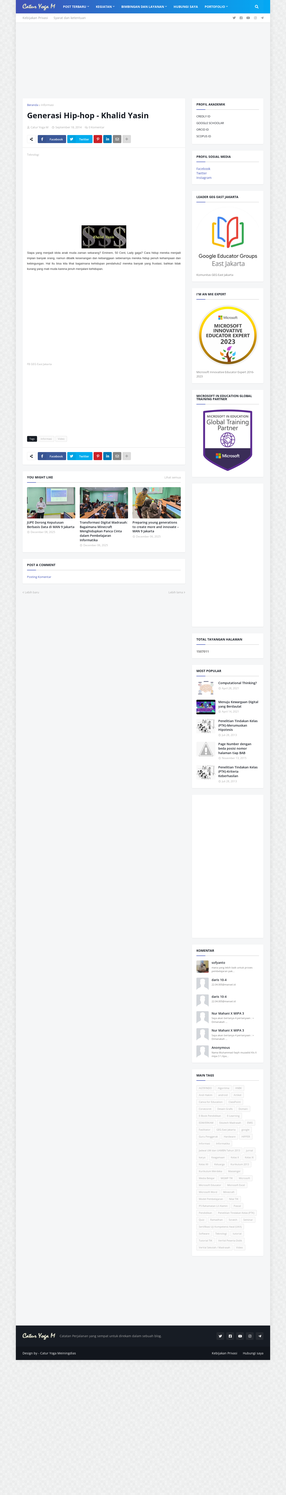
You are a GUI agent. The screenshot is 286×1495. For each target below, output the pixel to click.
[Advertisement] (143, 60)
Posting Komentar (39, 577)
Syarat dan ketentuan (70, 18)
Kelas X (235, 1157)
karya (202, 1157)
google (245, 1129)
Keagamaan (218, 1157)
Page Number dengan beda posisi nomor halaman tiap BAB (234, 748)
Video (61, 438)
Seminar (248, 1219)
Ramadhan (216, 1219)
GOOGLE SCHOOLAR (210, 123)
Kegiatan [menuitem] (104, 6)
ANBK (238, 1088)
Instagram (204, 178)
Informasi (47, 105)
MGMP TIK (227, 1178)
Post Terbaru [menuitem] (74, 6)
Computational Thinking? (237, 683)
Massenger (234, 1171)
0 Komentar (96, 127)
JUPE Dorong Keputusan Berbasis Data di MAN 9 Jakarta (50, 524)
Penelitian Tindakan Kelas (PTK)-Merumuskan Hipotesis (238, 725)
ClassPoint (235, 1102)
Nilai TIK (233, 1199)
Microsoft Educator (210, 1185)
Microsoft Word (208, 1192)
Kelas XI (249, 1157)
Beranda (32, 105)
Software (204, 1233)
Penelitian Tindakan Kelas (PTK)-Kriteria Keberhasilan (238, 771)
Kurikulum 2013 (240, 1164)
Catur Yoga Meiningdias (58, 1353)
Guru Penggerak (208, 1136)
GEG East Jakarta (226, 1129)
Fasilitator (204, 1129)
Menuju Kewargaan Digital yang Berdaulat (238, 704)
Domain (243, 1108)
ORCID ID (202, 129)
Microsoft (244, 1178)
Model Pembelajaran (211, 1199)
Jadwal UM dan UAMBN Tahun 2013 (219, 1150)
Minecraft (228, 1192)
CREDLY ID (203, 116)
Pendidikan (205, 1212)
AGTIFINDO (205, 1088)
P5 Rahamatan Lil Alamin (213, 1205)
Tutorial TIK (205, 1240)
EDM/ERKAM (206, 1122)
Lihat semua (172, 477)
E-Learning (233, 1115)
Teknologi (221, 1233)
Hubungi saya (253, 1353)
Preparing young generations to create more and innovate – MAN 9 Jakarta (155, 526)
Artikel (237, 1095)
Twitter (201, 173)
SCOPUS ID (203, 136)
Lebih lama (175, 592)
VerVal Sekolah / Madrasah (214, 1247)
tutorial (237, 1233)
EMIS (250, 1122)
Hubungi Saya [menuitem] (186, 6)
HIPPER (246, 1136)
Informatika (223, 1143)
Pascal (237, 1205)
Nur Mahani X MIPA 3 (228, 1013)
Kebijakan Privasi (35, 18)
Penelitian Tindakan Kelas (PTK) (236, 1212)
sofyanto (218, 962)
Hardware (230, 1136)
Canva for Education (211, 1102)
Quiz (201, 1219)
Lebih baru (32, 592)
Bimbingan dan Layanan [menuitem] (142, 6)
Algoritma (223, 1088)
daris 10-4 (219, 980)
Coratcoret (205, 1108)
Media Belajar (207, 1178)
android (223, 1095)
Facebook (203, 169)
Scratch (233, 1219)
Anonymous (221, 1047)
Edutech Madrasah (230, 1122)
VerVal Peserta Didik (230, 1240)
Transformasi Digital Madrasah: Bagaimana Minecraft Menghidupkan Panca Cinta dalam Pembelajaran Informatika (104, 531)
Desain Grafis (225, 1108)
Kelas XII (203, 1164)
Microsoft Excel (236, 1185)
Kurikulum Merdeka (210, 1171)
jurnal (249, 1150)
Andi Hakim (205, 1095)
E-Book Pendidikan (210, 1115)
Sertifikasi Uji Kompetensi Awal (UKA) (220, 1226)
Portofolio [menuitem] (215, 6)
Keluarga (219, 1164)
